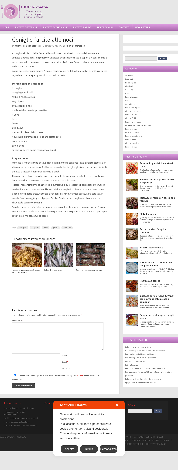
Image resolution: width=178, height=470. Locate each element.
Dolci (127, 93)
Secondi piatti (33, 46)
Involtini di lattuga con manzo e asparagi (157, 181)
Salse (127, 101)
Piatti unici (129, 86)
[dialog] (89, 428)
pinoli (55, 228)
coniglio (22, 228)
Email (65, 362)
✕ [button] (117, 405)
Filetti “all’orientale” (152, 247)
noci (46, 228)
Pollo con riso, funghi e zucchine (153, 231)
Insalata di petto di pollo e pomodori (140, 358)
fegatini (35, 228)
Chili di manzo (148, 214)
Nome (65, 355)
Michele (19, 46)
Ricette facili (105, 27)
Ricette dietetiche (26, 27)
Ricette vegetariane (133, 136)
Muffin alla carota (150, 280)
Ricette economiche (55, 27)
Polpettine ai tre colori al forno (138, 347)
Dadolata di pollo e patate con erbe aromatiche (145, 351)
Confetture (130, 104)
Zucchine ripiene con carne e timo (89, 270)
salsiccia (67, 228)
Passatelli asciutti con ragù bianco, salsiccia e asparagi (26, 271)
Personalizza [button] (108, 449)
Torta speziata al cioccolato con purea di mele (156, 264)
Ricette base (130, 140)
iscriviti (80, 376)
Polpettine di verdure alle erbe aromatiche (143, 379)
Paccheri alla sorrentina (135, 361)
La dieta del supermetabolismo (138, 125)
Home (6, 27)
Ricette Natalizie (132, 143)
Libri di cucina (131, 147)
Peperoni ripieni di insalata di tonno (156, 165)
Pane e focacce (131, 97)
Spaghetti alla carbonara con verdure (140, 383)
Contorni (129, 90)
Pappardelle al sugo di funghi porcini (157, 317)
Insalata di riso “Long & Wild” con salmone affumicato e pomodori (157, 299)
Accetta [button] (69, 449)
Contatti (124, 27)
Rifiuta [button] (89, 449)
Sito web (66, 369)
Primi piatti (129, 79)
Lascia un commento (74, 46)
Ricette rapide (82, 27)
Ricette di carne (132, 129)
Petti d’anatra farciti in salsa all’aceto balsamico (145, 368)
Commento (17, 320)
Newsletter (142, 27)
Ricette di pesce (132, 133)
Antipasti (129, 76)
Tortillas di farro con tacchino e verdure (157, 199)
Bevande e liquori (132, 108)
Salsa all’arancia (131, 365)
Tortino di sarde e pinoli (53, 270)
